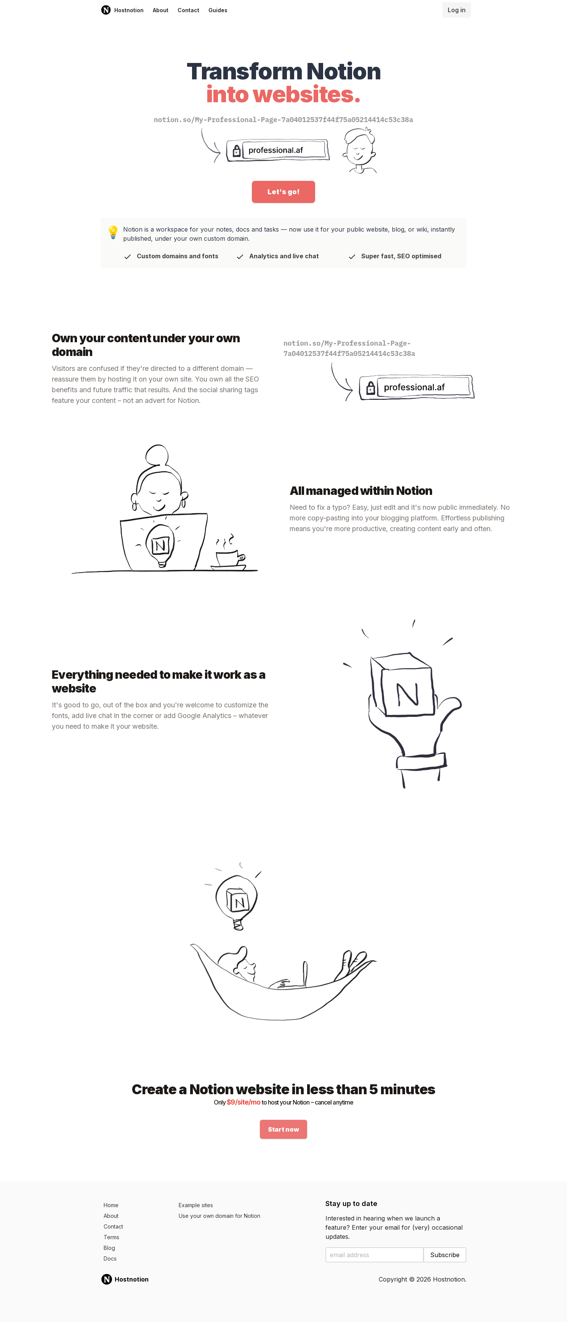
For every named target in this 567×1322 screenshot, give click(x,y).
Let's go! (283, 192)
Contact (188, 10)
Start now (283, 1129)
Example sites (196, 1205)
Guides (217, 10)
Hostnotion (122, 10)
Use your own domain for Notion (219, 1216)
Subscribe (445, 1255)
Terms (111, 1237)
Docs (110, 1258)
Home (111, 1205)
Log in (457, 10)
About (160, 10)
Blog (109, 1248)
